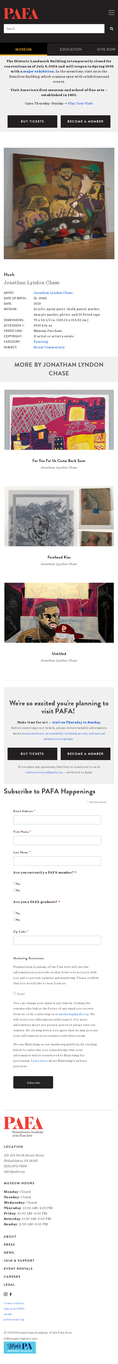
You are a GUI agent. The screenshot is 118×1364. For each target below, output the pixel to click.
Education (71, 49)
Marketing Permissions (28, 958)
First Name (22, 832)
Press (9, 1244)
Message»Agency (19, 1338)
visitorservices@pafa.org (43, 772)
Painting (41, 341)
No (18, 890)
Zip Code (20, 931)
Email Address (24, 811)
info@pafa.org (14, 1171)
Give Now (106, 49)
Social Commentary (49, 347)
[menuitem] (23, 49)
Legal (9, 1284)
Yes (18, 883)
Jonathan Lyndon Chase (53, 292)
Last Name (22, 852)
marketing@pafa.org (74, 1014)
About (10, 1237)
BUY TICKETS (32, 121)
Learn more (39, 1060)
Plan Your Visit (80, 103)
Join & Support (19, 1260)
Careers (12, 1276)
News (9, 1252)
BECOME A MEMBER (85, 121)
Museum (23, 49)
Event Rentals (18, 1268)
